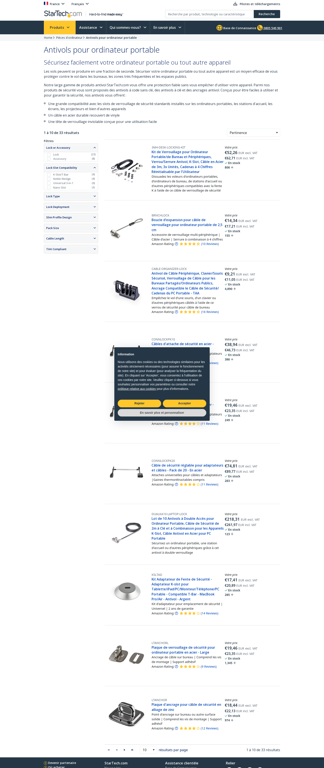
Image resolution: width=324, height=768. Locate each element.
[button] (277, 133)
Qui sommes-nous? (126, 27)
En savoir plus (165, 27)
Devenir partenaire (62, 763)
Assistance (88, 27)
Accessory (59, 159)
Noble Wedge (62, 179)
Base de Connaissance (236, 27)
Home (48, 38)
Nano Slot (59, 187)
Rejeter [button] (139, 403)
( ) (210, 244)
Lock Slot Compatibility (61, 168)
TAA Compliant (56, 249)
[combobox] (253, 133)
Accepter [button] (184, 403)
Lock (56, 154)
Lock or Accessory (58, 148)
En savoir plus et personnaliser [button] (162, 412)
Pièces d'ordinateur (69, 38)
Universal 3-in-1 (63, 183)
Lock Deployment (57, 207)
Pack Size (52, 228)
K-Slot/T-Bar (61, 174)
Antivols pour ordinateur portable (111, 38)
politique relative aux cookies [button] (137, 388)
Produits (57, 27)
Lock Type (53, 196)
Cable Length (55, 238)
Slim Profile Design (59, 217)
